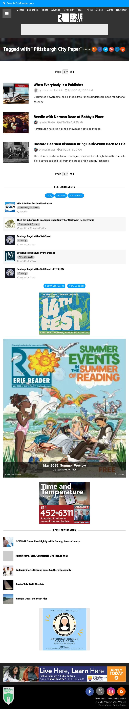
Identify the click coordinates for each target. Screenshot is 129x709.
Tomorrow (60, 196)
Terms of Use (105, 705)
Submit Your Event (54, 286)
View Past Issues (13, 474)
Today (49, 196)
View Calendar (76, 286)
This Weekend (75, 196)
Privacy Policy (119, 705)
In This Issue (118, 474)
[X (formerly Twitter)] (100, 692)
